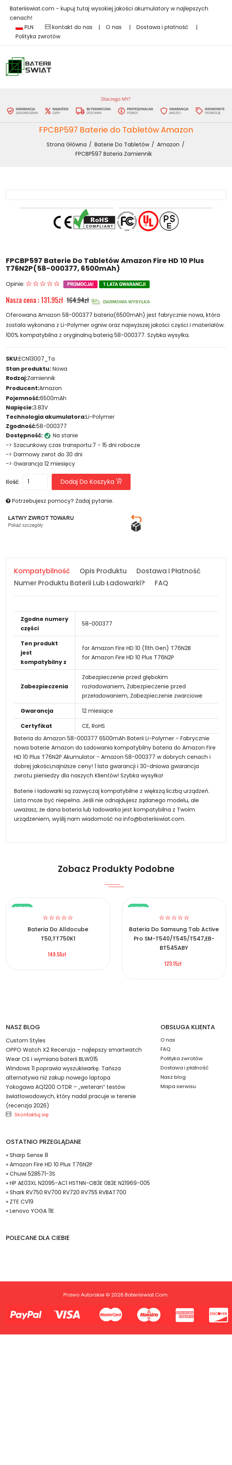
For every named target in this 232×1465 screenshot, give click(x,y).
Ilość (12, 482)
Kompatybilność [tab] (42, 571)
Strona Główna (67, 144)
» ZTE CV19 (19, 1201)
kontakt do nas (68, 27)
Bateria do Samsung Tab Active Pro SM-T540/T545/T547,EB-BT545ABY (174, 938)
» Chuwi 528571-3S (30, 1174)
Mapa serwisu (178, 1086)
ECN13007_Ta (37, 359)
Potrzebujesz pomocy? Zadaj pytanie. (62, 501)
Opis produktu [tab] (103, 571)
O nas (114, 27)
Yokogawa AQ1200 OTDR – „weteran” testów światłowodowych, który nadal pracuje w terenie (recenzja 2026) (71, 1096)
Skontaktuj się (31, 1114)
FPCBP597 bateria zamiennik (113, 154)
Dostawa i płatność (163, 27)
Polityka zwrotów (38, 36)
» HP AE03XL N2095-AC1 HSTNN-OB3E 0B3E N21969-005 (78, 1183)
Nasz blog (173, 1077)
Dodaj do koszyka (91, 481)
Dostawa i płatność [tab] (168, 571)
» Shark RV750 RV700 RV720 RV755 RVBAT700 (66, 1192)
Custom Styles (25, 1040)
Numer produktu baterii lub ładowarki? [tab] (79, 583)
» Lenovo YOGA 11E (30, 1211)
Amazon (168, 144)
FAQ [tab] (161, 583)
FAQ (165, 1049)
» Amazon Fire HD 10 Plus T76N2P (49, 1164)
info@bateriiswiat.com (153, 819)
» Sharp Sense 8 (27, 1155)
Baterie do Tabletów (121, 144)
